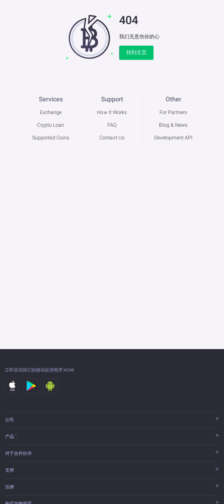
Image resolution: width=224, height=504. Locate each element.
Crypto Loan (50, 125)
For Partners (173, 112)
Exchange (51, 112)
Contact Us (112, 138)
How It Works (112, 112)
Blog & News (173, 125)
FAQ (112, 125)
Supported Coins (51, 138)
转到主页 (136, 52)
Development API (173, 138)
